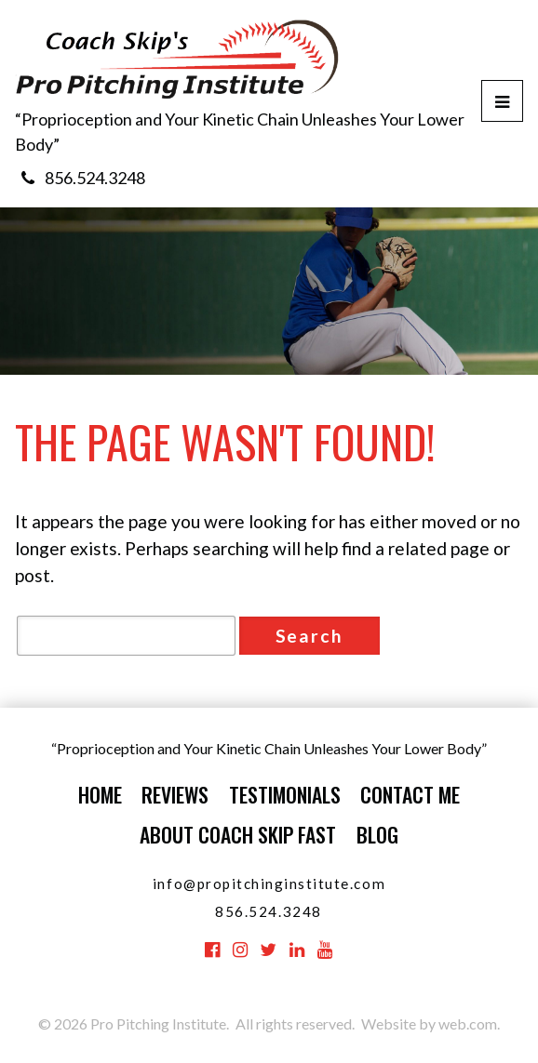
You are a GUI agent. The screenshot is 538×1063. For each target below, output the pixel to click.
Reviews (174, 794)
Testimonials (285, 794)
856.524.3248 (95, 177)
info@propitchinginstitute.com (269, 883)
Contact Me (410, 794)
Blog (377, 834)
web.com (467, 1023)
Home (100, 794)
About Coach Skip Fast (238, 834)
